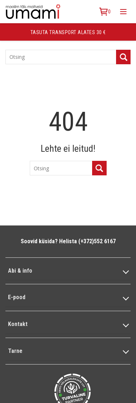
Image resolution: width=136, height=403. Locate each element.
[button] (68, 271)
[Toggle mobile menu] (123, 12)
